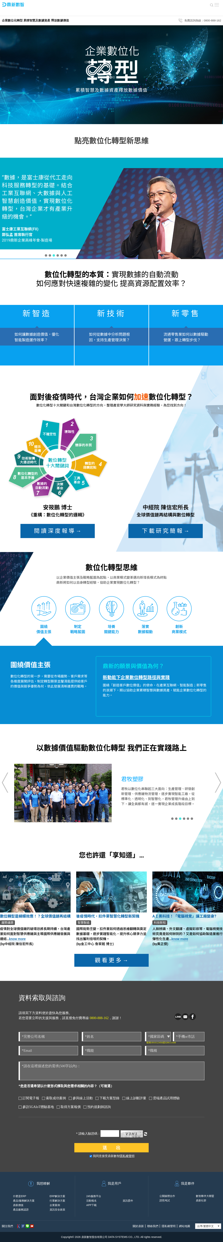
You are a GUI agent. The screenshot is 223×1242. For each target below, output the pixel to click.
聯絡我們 (152, 1226)
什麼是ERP (19, 1196)
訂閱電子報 (29, 1098)
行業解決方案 (57, 1200)
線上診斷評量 (134, 1098)
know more (17, 939)
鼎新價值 (18, 1205)
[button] (46, 255)
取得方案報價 (69, 1107)
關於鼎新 (138, 1226)
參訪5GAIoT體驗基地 (36, 1107)
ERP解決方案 (57, 1196)
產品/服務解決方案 (24, 1200)
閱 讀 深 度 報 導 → (57, 531)
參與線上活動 (81, 1098)
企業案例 (55, 1205)
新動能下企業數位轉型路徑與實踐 (136, 677)
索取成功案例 (54, 1098)
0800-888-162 (99, 1018)
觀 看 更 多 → (111, 960)
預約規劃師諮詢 (97, 1107)
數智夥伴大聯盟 (205, 1195)
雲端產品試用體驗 (164, 1098)
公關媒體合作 (167, 1195)
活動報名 (91, 1200)
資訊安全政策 (57, 1209)
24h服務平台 (93, 1196)
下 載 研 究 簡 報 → (165, 531)
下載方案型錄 (107, 1098)
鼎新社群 (201, 1200)
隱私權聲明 (127, 1156)
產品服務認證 (21, 1209)
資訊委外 (128, 1200)
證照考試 (164, 1200)
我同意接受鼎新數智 (112, 1156)
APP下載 (91, 1205)
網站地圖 (184, 1226)
